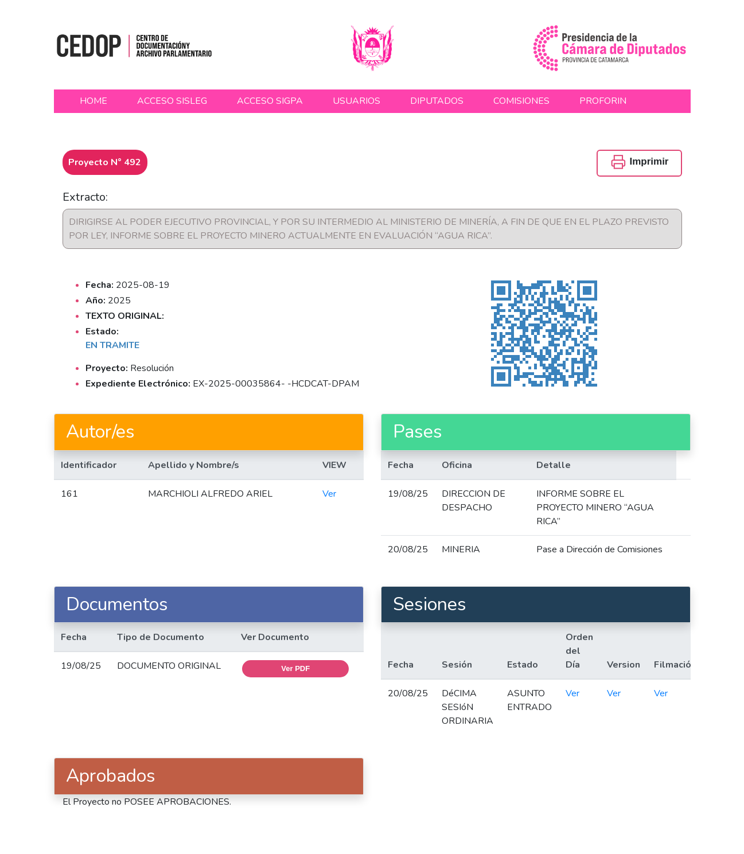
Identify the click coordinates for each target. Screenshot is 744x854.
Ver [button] (329, 494)
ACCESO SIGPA (270, 101)
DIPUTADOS (436, 101)
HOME (93, 101)
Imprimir (639, 162)
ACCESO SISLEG (172, 101)
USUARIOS (356, 101)
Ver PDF (295, 668)
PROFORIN (602, 101)
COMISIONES (521, 101)
